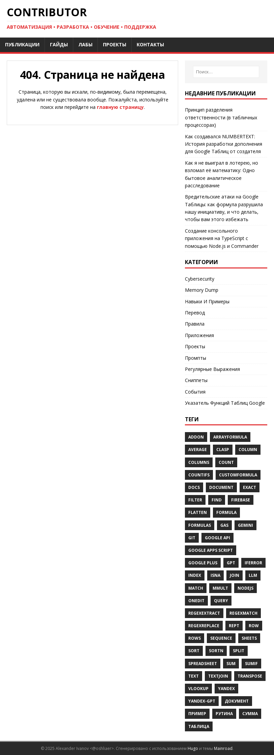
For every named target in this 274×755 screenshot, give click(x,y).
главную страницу (120, 107)
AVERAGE (197, 449)
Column (248, 449)
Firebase (240, 500)
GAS (224, 525)
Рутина (224, 713)
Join (234, 575)
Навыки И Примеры (207, 301)
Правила (194, 324)
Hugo (193, 748)
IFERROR (253, 563)
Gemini (245, 525)
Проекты (195, 346)
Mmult (220, 588)
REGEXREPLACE (203, 626)
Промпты (195, 358)
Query (221, 601)
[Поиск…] (226, 72)
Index (194, 575)
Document (221, 487)
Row (254, 626)
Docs (194, 487)
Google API (217, 538)
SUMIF (251, 663)
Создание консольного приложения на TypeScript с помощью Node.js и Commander (221, 238)
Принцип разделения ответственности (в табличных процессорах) (221, 117)
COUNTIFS (199, 475)
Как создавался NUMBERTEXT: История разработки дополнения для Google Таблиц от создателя (223, 144)
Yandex (226, 688)
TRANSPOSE (250, 676)
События (195, 391)
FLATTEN (197, 512)
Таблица (198, 726)
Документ (237, 701)
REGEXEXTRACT (204, 613)
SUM (231, 663)
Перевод (195, 312)
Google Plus (202, 563)
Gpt (231, 563)
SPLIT (238, 651)
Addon (196, 437)
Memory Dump (201, 290)
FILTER (195, 500)
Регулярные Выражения (212, 369)
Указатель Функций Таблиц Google (225, 403)
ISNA (215, 575)
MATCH (195, 588)
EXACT (249, 487)
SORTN (216, 651)
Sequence (221, 638)
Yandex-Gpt (201, 701)
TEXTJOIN (218, 676)
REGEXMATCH (243, 613)
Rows (194, 638)
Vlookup (198, 688)
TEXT (193, 676)
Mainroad (223, 748)
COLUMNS (198, 462)
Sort (193, 651)
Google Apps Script (210, 550)
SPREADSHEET (202, 663)
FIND (217, 500)
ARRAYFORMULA (230, 437)
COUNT (226, 462)
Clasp (222, 449)
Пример (197, 713)
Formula (226, 512)
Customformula (238, 475)
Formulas (199, 525)
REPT (234, 626)
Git (191, 538)
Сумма (250, 713)
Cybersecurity (199, 279)
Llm (253, 575)
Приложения (199, 335)
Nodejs (245, 588)
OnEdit (196, 601)
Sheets (249, 638)
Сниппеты (196, 380)
